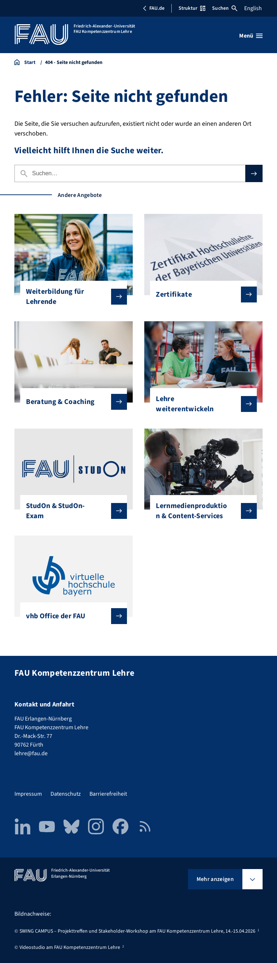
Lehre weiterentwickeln (200, 404)
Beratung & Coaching (70, 402)
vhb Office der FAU (70, 616)
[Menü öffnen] (251, 36)
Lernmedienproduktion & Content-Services (200, 511)
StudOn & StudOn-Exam (70, 511)
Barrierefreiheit (108, 794)
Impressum (28, 794)
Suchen (224, 8)
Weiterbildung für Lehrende (70, 297)
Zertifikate (200, 294)
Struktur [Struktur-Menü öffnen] (192, 8)
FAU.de (153, 8)
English (253, 8)
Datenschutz (65, 794)
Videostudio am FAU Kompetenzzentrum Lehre (69, 947)
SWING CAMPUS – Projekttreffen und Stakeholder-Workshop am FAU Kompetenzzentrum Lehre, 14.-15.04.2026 (137, 931)
